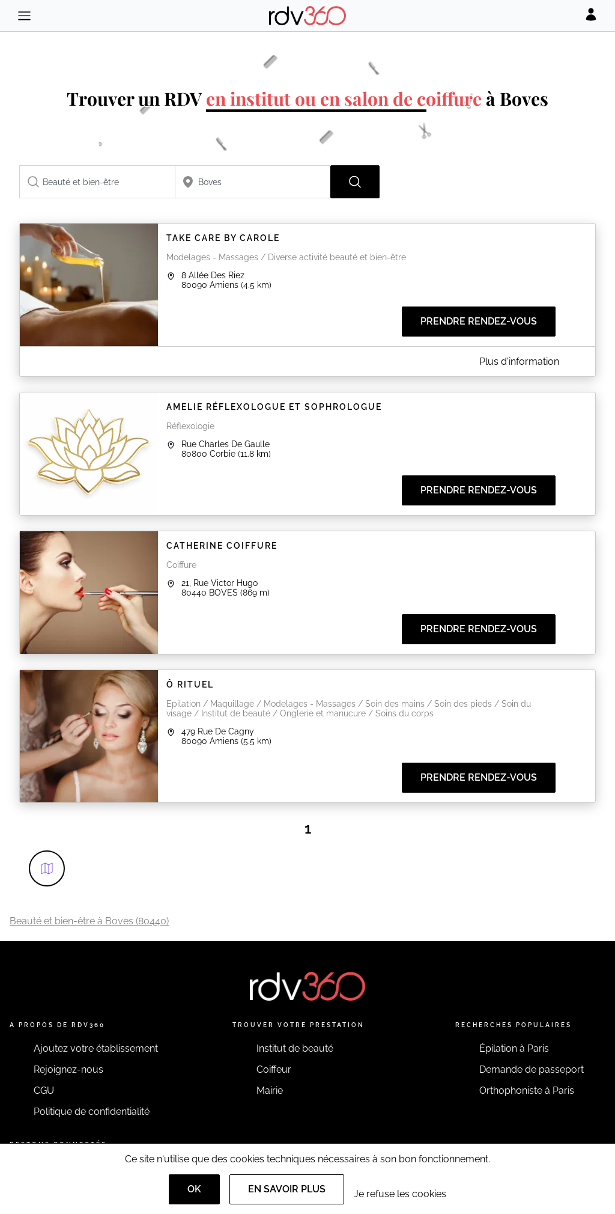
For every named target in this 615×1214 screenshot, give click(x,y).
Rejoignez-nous (68, 1069)
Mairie (269, 1090)
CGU (44, 1090)
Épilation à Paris (514, 1048)
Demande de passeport (531, 1069)
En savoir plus (287, 1189)
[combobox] (97, 181)
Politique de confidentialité (92, 1111)
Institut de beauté (294, 1048)
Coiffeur (273, 1069)
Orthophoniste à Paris (526, 1090)
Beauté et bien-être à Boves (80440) (89, 921)
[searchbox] (97, 181)
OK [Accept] (194, 1189)
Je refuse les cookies (400, 1194)
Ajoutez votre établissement (96, 1048)
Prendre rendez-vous (478, 321)
